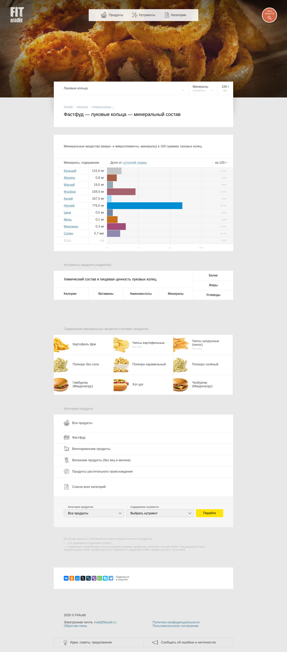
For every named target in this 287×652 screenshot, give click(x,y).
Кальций (70, 170)
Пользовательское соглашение (175, 626)
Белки (213, 275)
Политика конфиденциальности (176, 622)
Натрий (69, 205)
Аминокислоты (141, 293)
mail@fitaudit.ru (105, 622)
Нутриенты (147, 15)
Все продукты (78, 423)
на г (221, 162)
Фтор (67, 240)
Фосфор (70, 191)
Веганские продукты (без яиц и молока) (97, 460)
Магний (69, 184)
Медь (68, 219)
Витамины (106, 293)
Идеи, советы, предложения (91, 642)
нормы (135, 162)
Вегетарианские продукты (87, 449)
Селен (68, 233)
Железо (69, 177)
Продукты (116, 15)
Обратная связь (75, 626)
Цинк (67, 212)
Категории (178, 15)
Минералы (176, 293)
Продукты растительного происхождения (98, 471)
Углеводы (213, 295)
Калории (70, 293)
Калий (68, 198)
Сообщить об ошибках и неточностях (188, 642)
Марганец (71, 226)
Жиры (213, 285)
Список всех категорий (85, 486)
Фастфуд (74, 437)
